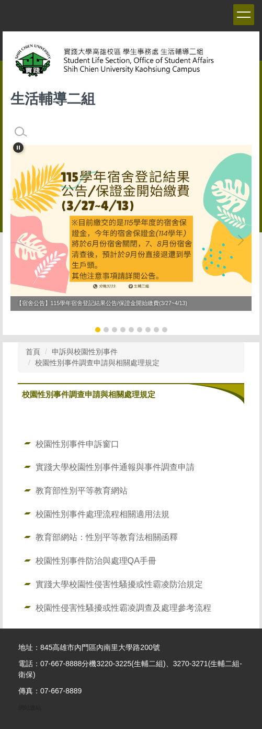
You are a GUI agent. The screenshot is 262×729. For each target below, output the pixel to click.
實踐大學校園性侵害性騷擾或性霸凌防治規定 (119, 584)
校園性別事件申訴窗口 (77, 443)
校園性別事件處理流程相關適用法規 (102, 514)
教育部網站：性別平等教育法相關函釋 (107, 537)
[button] (18, 147)
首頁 (33, 351)
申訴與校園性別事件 (85, 351)
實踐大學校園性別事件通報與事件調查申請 (115, 467)
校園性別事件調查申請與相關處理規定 (97, 362)
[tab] (98, 329)
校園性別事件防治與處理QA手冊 (96, 560)
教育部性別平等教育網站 (82, 490)
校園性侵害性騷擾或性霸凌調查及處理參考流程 (123, 607)
